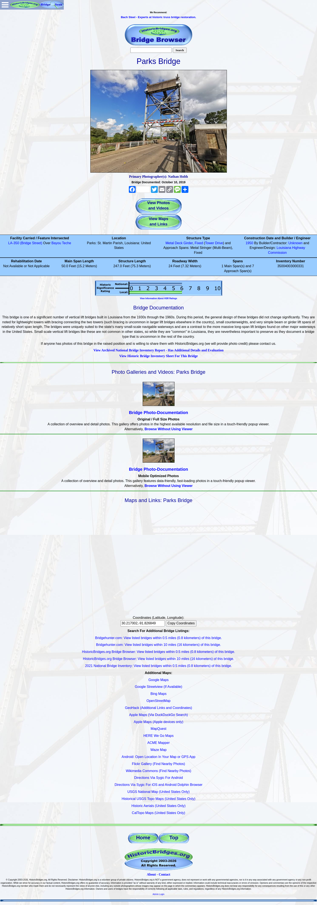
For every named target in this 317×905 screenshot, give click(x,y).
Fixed (199, 243)
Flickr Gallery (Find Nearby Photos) (158, 764)
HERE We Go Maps (159, 736)
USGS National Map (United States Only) (158, 792)
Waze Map (159, 750)
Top (173, 837)
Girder (188, 243)
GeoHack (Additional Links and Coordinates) (158, 708)
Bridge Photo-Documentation (158, 412)
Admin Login (159, 894)
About (151, 874)
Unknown (295, 243)
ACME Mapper (158, 743)
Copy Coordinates (181, 623)
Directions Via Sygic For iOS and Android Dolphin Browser (158, 785)
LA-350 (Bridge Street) (25, 243)
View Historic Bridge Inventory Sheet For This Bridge (158, 356)
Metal (169, 243)
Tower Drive (214, 243)
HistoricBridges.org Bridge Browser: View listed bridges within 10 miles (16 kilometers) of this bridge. (158, 659)
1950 (249, 243)
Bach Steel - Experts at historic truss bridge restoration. (158, 17)
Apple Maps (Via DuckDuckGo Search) (158, 715)
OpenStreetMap (158, 701)
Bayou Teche (61, 243)
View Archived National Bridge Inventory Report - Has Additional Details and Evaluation (158, 350)
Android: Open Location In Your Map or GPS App (158, 757)
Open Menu (5, 5)
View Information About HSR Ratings (158, 298)
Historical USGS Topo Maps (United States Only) (158, 799)
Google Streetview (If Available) (158, 686)
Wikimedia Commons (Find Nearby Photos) (158, 771)
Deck (178, 243)
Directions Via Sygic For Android (158, 777)
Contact (164, 874)
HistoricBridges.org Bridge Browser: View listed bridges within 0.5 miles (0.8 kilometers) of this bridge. (158, 652)
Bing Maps (159, 694)
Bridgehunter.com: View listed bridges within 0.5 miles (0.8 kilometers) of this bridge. (158, 638)
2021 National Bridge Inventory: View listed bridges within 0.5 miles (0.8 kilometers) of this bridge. (158, 666)
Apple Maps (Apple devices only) (158, 722)
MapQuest (158, 728)
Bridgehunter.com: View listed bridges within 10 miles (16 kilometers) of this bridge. (158, 645)
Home (143, 837)
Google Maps (158, 680)
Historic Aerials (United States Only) (158, 806)
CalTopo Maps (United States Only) (158, 813)
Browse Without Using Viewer (169, 429)
